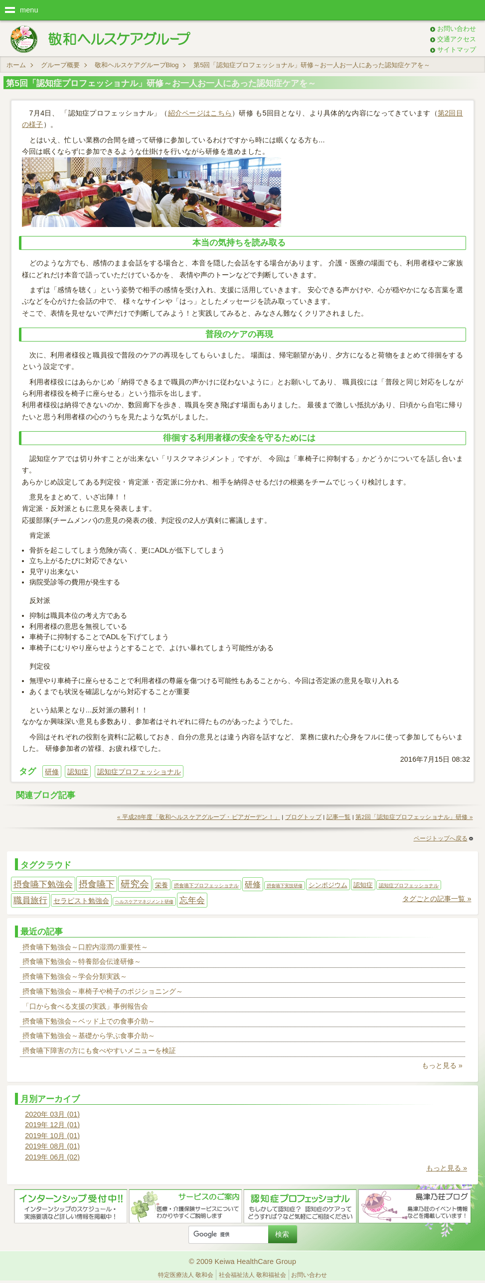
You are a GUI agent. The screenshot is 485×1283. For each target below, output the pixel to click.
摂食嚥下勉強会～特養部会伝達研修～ (81, 961)
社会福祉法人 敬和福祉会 (252, 1275)
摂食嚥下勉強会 (43, 884)
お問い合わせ (456, 28)
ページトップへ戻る (443, 838)
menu (29, 10)
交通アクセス (456, 39)
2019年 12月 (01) (52, 1125)
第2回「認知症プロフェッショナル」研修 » (414, 817)
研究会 (135, 884)
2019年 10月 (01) (52, 1136)
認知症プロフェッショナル (139, 772)
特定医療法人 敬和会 (185, 1275)
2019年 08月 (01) (52, 1146)
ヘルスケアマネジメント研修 (144, 901)
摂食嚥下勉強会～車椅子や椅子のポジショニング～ (102, 991)
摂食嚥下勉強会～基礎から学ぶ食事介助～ (88, 1036)
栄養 (161, 885)
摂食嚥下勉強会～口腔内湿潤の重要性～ (85, 947)
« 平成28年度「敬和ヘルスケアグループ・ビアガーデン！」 (198, 817)
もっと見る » (442, 1065)
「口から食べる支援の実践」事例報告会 (85, 1006)
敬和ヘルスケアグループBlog (137, 65)
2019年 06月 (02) (52, 1157)
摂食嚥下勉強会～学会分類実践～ (74, 976)
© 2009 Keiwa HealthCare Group (242, 1262)
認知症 (77, 772)
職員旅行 (30, 900)
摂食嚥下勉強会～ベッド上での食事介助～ (88, 1021)
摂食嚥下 (97, 884)
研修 (52, 772)
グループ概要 (60, 65)
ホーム (16, 65)
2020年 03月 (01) (52, 1114)
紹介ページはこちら (200, 113)
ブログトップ (303, 817)
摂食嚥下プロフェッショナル (206, 885)
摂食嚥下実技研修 (285, 885)
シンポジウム (328, 885)
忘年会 (192, 900)
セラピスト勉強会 (81, 901)
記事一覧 (338, 817)
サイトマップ (456, 49)
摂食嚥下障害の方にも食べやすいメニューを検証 (99, 1050)
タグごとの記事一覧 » (436, 899)
